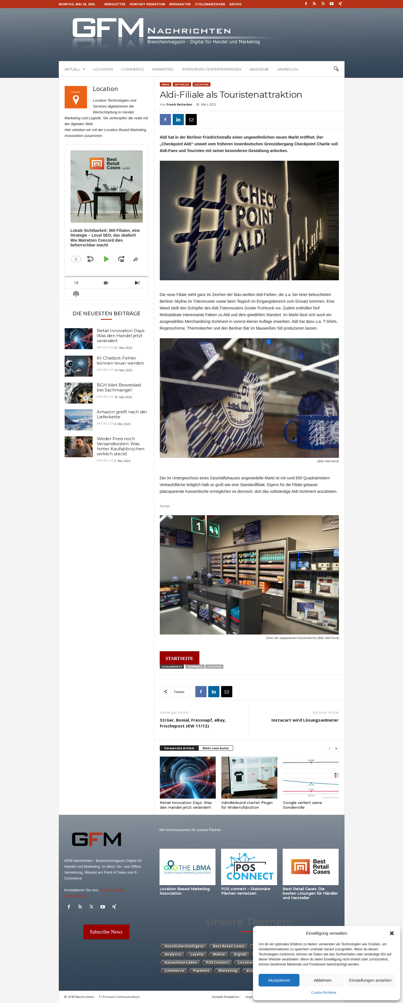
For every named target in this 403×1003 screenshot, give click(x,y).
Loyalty (197, 954)
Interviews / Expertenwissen (211, 69)
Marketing (163, 69)
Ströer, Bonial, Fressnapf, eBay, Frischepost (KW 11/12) (193, 723)
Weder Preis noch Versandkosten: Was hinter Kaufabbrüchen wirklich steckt (120, 446)
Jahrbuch (287, 69)
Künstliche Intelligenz (184, 946)
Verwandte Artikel (179, 748)
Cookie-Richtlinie (323, 993)
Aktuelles (182, 84)
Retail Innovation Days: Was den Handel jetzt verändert (186, 805)
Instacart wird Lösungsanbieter (305, 720)
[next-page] (336, 748)
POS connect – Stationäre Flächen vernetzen (245, 891)
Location (103, 69)
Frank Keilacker (179, 104)
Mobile (219, 954)
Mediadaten (180, 4)
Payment (201, 970)
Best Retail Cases (228, 946)
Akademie (259, 69)
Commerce (132, 69)
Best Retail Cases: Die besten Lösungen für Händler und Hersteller (310, 893)
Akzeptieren (279, 980)
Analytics (173, 954)
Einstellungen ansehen (370, 980)
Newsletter (114, 4)
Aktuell (74, 69)
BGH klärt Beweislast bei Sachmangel (119, 387)
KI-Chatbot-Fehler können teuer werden (120, 360)
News (165, 84)
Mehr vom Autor (216, 748)
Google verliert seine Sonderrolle (302, 805)
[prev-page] (329, 748)
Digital (240, 954)
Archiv (235, 4)
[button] (392, 933)
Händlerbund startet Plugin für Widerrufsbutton (247, 805)
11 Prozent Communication (119, 997)
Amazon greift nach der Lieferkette (122, 414)
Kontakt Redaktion (147, 4)
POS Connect (217, 962)
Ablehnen (322, 980)
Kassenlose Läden (181, 962)
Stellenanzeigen (210, 4)
